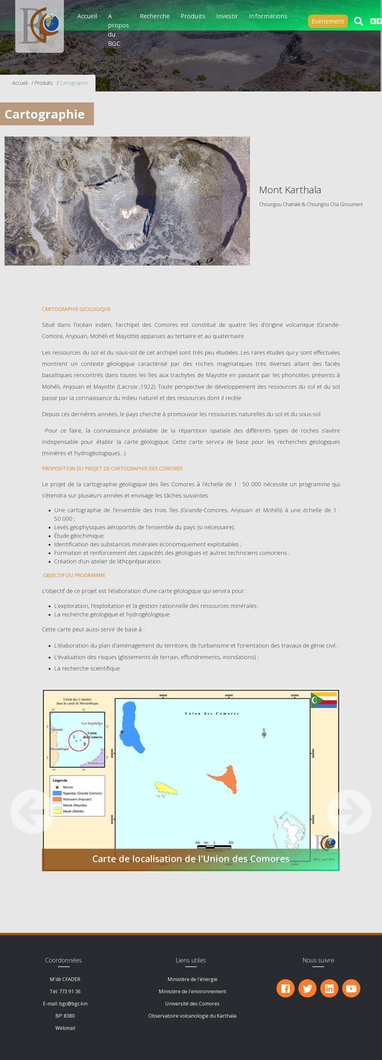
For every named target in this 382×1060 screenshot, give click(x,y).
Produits (43, 83)
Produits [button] (193, 16)
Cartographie (74, 83)
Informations (268, 16)
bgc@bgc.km (73, 1003)
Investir (227, 16)
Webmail (65, 1028)
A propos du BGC (118, 30)
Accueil (87, 16)
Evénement (328, 21)
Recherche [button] (155, 16)
